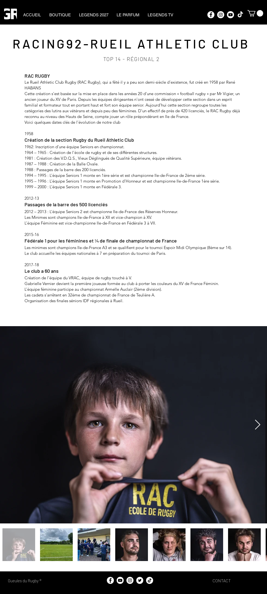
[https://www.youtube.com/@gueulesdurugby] (230, 14)
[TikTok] (240, 14)
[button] (255, 13)
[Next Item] (257, 425)
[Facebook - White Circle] (210, 14)
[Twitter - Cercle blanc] (139, 580)
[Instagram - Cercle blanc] (220, 14)
